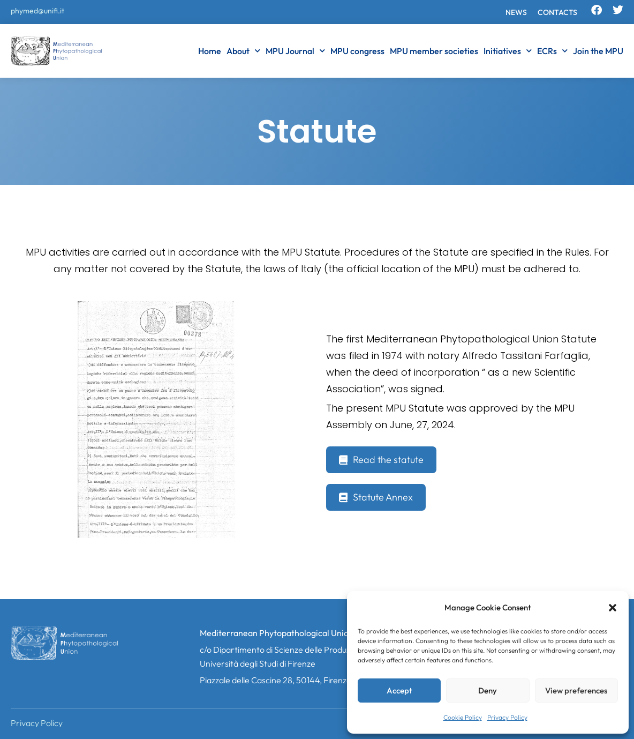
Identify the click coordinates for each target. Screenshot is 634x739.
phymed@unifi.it (37, 11)
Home (209, 51)
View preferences (576, 690)
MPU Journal (295, 51)
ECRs (552, 51)
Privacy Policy (507, 717)
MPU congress (357, 51)
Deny (487, 690)
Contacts (557, 12)
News (516, 12)
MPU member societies (434, 51)
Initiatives (508, 51)
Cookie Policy (462, 717)
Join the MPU (598, 51)
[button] (612, 607)
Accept (399, 690)
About (243, 51)
